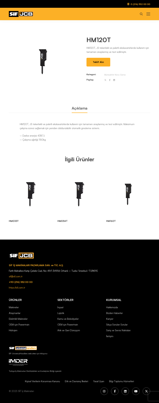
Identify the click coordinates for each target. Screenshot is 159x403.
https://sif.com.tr (17, 287)
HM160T (111, 221)
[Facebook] (109, 80)
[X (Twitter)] (146, 391)
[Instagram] (104, 391)
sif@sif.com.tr (16, 276)
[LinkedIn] (125, 391)
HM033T (14, 221)
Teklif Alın (98, 62)
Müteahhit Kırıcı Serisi (115, 74)
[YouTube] (136, 391)
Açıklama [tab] (79, 108)
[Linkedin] (114, 80)
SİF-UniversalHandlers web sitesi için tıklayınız (28, 353)
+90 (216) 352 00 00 (21, 282)
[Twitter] (105, 80)
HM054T (62, 221)
